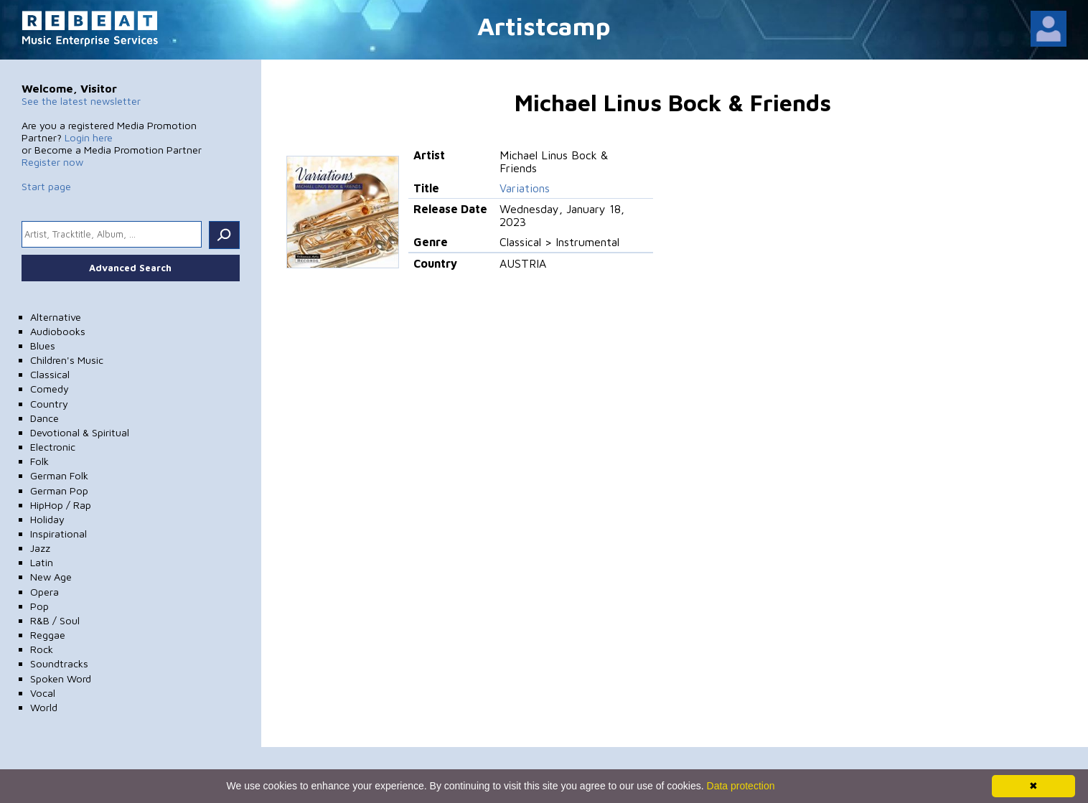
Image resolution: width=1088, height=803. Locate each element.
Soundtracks (59, 663)
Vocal (42, 693)
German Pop (59, 490)
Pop (39, 606)
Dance (44, 418)
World (43, 707)
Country (49, 404)
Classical (50, 374)
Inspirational (58, 533)
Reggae (47, 635)
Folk (39, 461)
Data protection (741, 786)
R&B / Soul (55, 620)
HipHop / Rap (60, 505)
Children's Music (66, 360)
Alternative (55, 317)
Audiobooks (57, 331)
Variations (525, 188)
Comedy (49, 388)
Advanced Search (130, 267)
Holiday (47, 519)
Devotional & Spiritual (79, 432)
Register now (52, 162)
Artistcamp (544, 25)
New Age (51, 576)
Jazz (40, 548)
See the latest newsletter (81, 101)
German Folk (59, 475)
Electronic (52, 447)
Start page (46, 186)
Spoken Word (60, 678)
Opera (44, 592)
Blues (42, 345)
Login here (89, 137)
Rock (41, 649)
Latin (41, 562)
